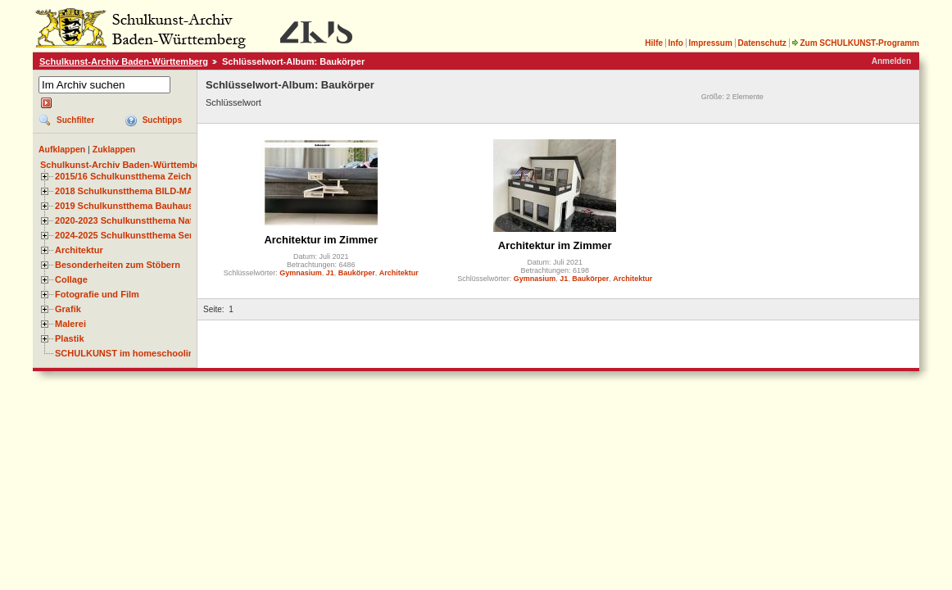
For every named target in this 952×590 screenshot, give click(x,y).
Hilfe (654, 43)
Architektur (79, 250)
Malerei (70, 324)
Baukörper (356, 273)
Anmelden (891, 61)
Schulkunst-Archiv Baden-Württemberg (123, 61)
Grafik (68, 309)
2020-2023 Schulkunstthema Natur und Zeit (147, 220)
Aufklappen (62, 149)
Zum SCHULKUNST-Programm (855, 43)
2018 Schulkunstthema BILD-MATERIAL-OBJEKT (160, 191)
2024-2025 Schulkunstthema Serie (128, 235)
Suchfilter (75, 120)
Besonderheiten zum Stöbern (117, 265)
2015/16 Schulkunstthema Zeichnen (131, 176)
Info (676, 43)
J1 (330, 273)
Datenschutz (761, 43)
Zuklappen (114, 149)
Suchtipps (162, 120)
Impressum (710, 43)
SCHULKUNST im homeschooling (127, 353)
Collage (71, 279)
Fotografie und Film (97, 294)
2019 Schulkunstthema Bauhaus (124, 206)
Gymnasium (300, 273)
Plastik (69, 338)
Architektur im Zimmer (321, 240)
